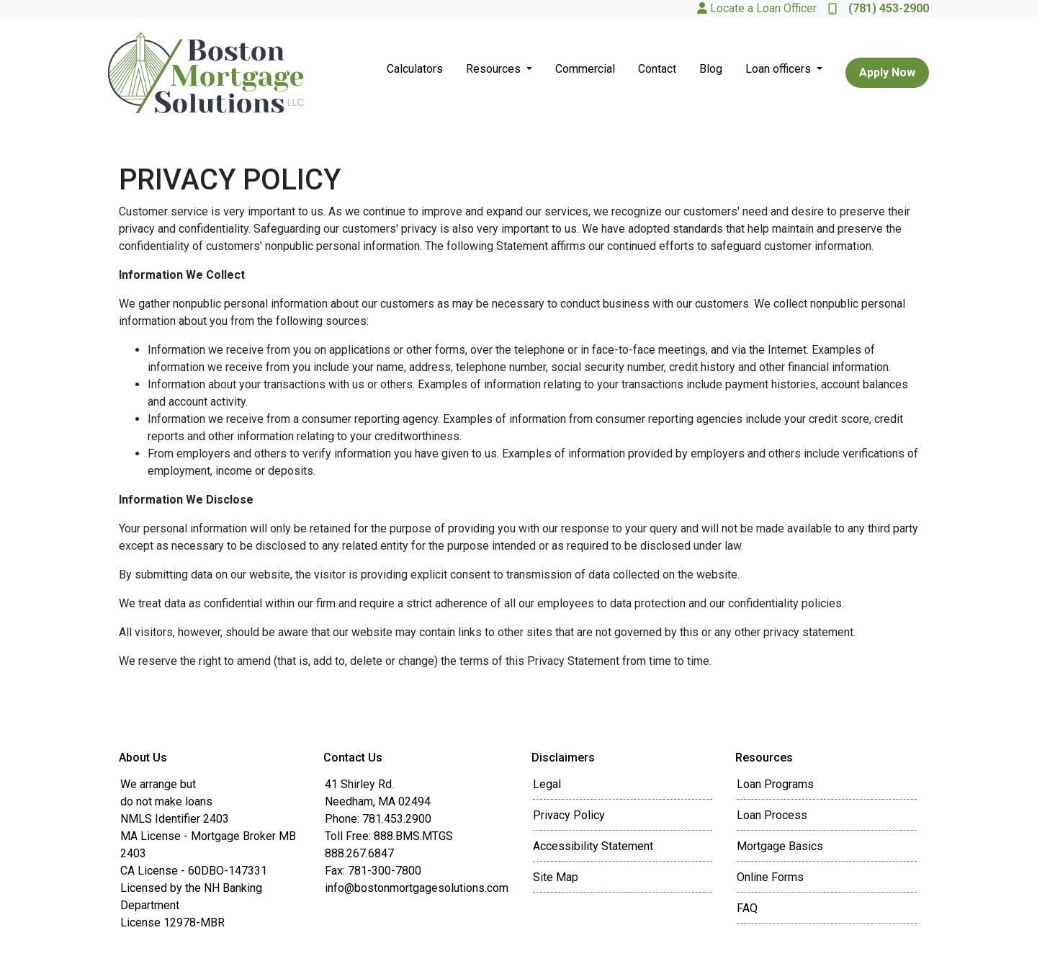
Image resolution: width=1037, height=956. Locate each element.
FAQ (747, 908)
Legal (547, 784)
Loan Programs (775, 784)
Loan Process (772, 815)
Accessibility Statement (593, 846)
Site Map (555, 877)
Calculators (415, 69)
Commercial (585, 69)
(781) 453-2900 (878, 8)
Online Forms (770, 877)
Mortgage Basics (780, 846)
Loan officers (779, 69)
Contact (657, 69)
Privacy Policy (569, 815)
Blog (710, 69)
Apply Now (887, 72)
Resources (495, 69)
